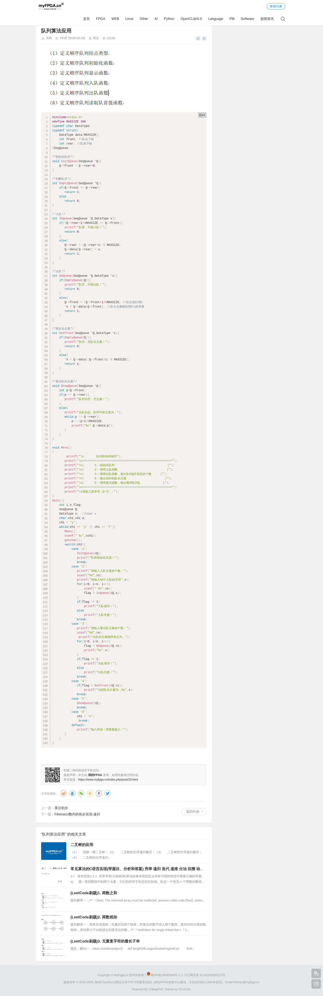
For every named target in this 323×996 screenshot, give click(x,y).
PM (231, 19)
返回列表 (193, 811)
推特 (108, 793)
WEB (115, 19)
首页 (86, 19)
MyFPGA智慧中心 (168, 982)
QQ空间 (90, 793)
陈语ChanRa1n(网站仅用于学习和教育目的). (124, 982)
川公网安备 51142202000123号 (204, 975)
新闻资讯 (267, 19)
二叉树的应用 (82, 845)
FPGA (100, 19)
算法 (96, 38)
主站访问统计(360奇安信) (205, 982)
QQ (72, 793)
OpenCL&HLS (191, 19)
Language (215, 19)
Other (144, 19)
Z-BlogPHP (156, 989)
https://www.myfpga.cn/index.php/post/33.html (108, 779)
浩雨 (49, 38)
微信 (81, 793)
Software (247, 19)
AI (156, 19)
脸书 (99, 793)
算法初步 (61, 808)
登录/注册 (276, 6)
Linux (129, 19)
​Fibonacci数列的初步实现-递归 (77, 814)
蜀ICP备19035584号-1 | (166, 975)
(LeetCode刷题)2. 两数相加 (94, 917)
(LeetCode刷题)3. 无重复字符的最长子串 (105, 941)
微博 (63, 793)
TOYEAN (184, 989)
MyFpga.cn (121, 975)
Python (169, 19)
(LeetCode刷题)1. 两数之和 (94, 893)
